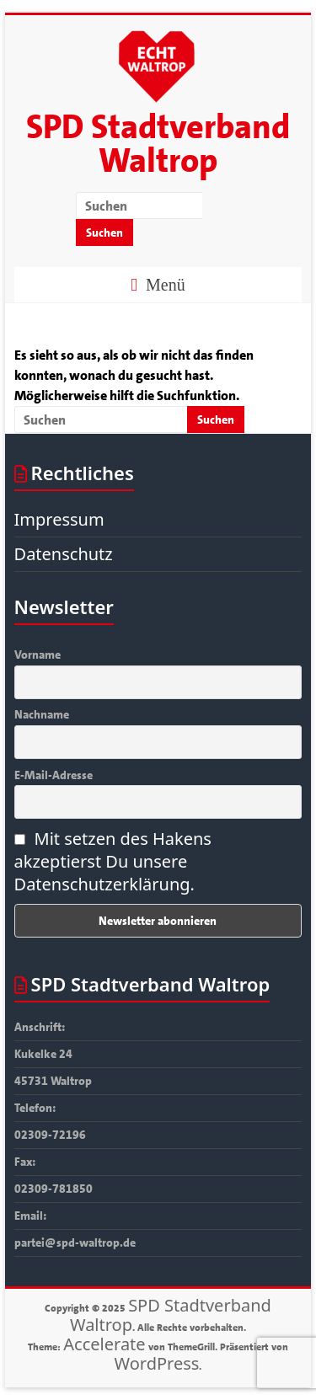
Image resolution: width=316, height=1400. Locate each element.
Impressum (59, 519)
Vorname (37, 654)
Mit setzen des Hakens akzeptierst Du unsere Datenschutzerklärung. (113, 861)
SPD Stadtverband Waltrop (158, 144)
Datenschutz (63, 553)
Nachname (41, 714)
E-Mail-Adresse (53, 775)
